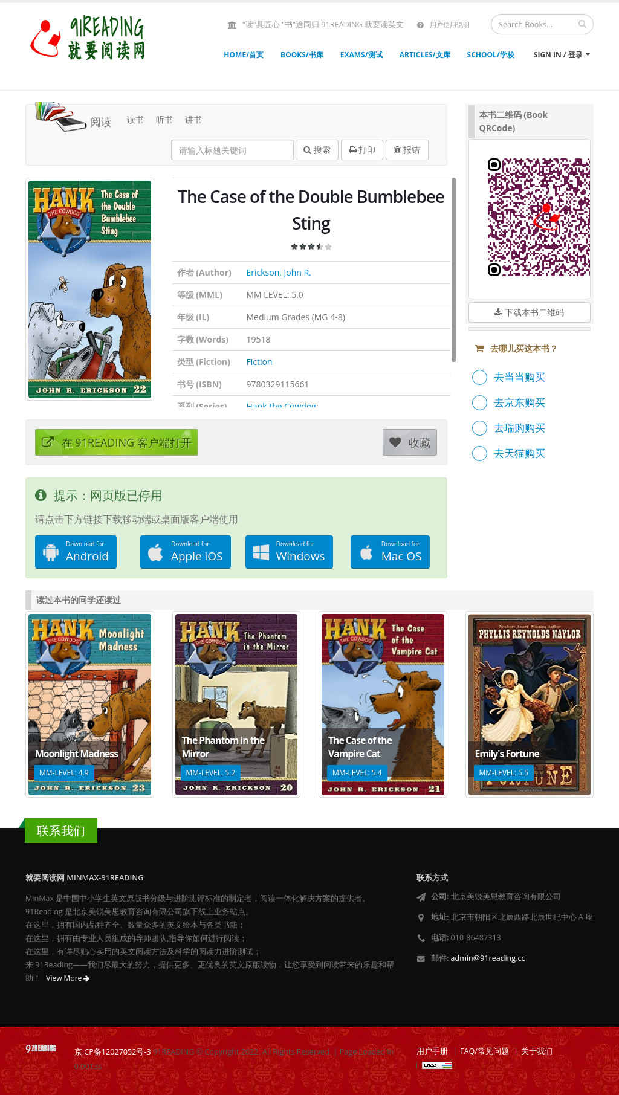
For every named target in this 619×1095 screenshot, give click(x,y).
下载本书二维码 (529, 312)
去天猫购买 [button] (519, 453)
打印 (362, 149)
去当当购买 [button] (519, 377)
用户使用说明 (450, 24)
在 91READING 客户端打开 (117, 442)
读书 (135, 119)
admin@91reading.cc (488, 958)
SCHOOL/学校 (490, 55)
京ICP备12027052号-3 (112, 1052)
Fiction (260, 361)
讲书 (193, 119)
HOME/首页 (244, 55)
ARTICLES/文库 (425, 55)
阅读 (73, 118)
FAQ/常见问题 (484, 1051)
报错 (407, 149)
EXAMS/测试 (361, 55)
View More (67, 978)
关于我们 (537, 1051)
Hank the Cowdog (281, 406)
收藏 (410, 442)
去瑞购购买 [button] (519, 427)
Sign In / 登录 (562, 55)
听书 (164, 119)
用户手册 (432, 1051)
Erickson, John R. (279, 272)
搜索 (317, 149)
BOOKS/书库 (301, 55)
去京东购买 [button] (519, 402)
